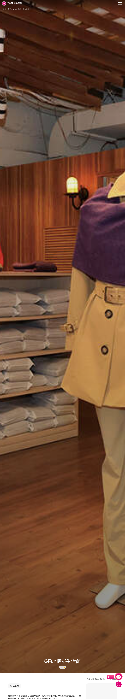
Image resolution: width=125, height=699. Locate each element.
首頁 (4, 9)
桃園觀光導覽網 (12, 3)
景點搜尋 (26, 9)
